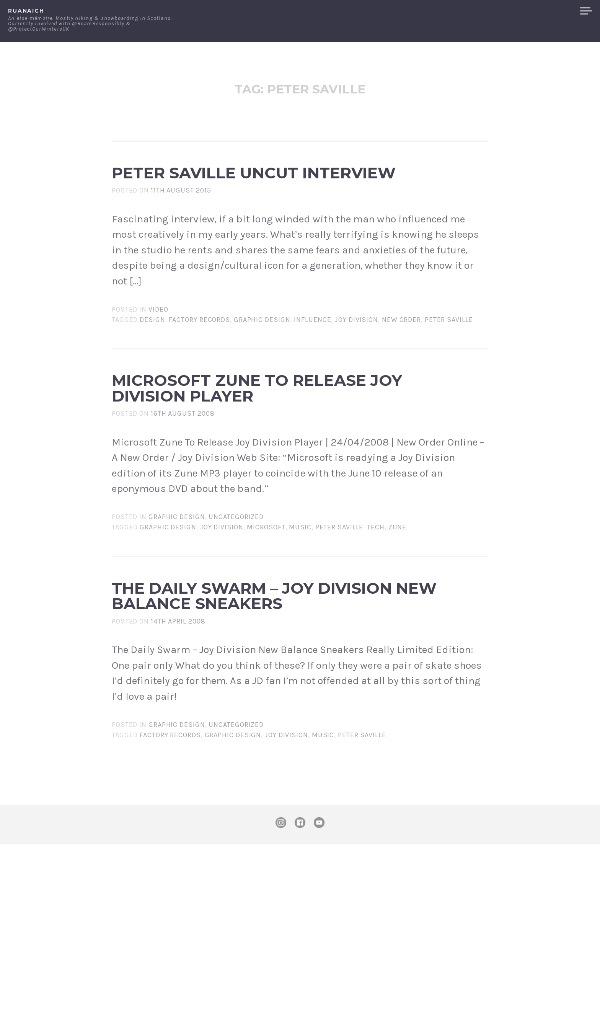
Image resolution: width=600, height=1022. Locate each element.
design (152, 371)
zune (397, 642)
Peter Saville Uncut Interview (261, 198)
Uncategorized (236, 632)
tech (376, 642)
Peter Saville (449, 371)
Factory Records (199, 371)
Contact (495, 11)
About (458, 11)
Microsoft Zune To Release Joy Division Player (280, 469)
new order (401, 371)
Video (158, 361)
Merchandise (545, 11)
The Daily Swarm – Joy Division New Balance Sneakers (276, 740)
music (300, 642)
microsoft (266, 642)
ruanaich (26, 10)
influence (312, 371)
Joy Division (356, 371)
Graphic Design (262, 371)
